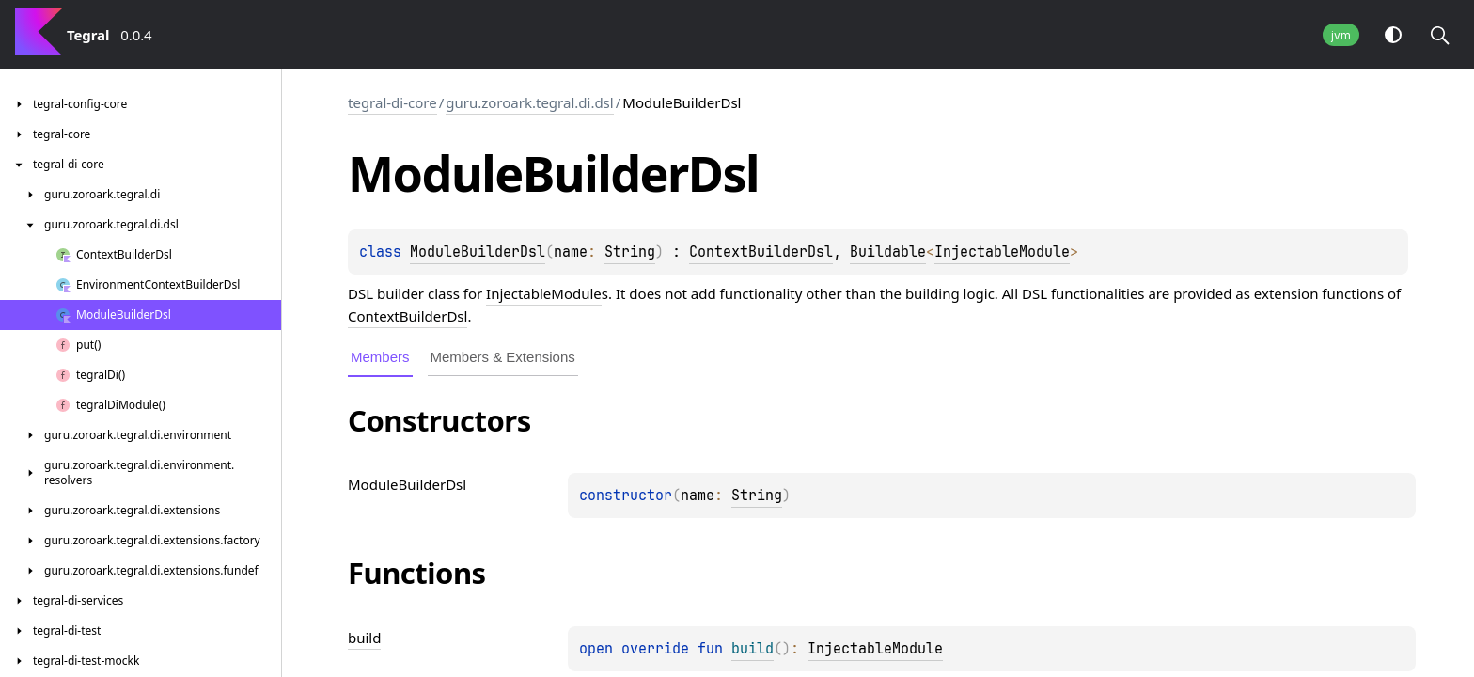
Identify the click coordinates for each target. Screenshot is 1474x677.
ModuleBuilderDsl (477, 252)
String (629, 252)
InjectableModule (1002, 252)
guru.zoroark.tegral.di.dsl (529, 102)
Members (380, 357)
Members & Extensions (503, 357)
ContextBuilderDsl (761, 252)
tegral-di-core (392, 102)
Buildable (888, 252)
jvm (1341, 35)
